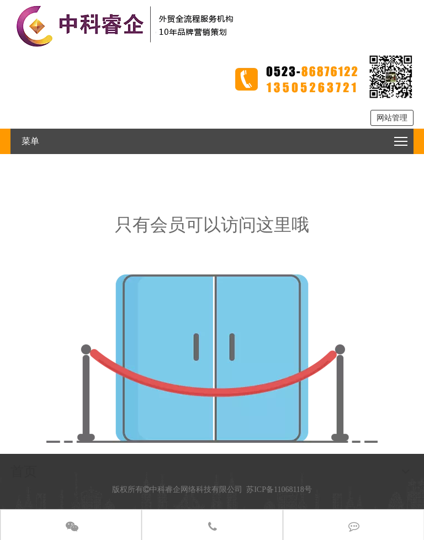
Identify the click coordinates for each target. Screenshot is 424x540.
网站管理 (392, 118)
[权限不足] (212, 358)
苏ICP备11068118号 (279, 489)
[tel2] (323, 77)
